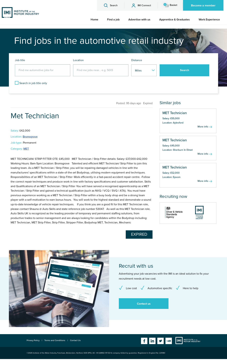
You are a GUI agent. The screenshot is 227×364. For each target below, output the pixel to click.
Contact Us (75, 340)
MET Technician (174, 113)
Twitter (160, 341)
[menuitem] (94, 19)
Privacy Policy (33, 340)
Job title (20, 60)
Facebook (144, 341)
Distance (136, 60)
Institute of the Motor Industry (187, 340)
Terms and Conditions (54, 340)
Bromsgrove (30, 136)
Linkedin (152, 341)
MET (26, 149)
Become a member (203, 5)
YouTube (168, 341)
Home (94, 19)
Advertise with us (139, 19)
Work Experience (209, 19)
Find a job (113, 19)
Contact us (144, 304)
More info (203, 126)
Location (78, 60)
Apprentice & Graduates (174, 19)
